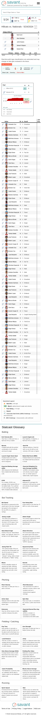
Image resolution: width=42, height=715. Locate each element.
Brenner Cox (12, 128)
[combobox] (21, 12)
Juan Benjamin (13, 202)
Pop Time (5, 626)
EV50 (3, 480)
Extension (5, 609)
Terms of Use (6, 708)
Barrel (10, 406)
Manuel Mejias (12, 142)
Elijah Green (12, 152)
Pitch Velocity (6, 584)
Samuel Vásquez (21, 45)
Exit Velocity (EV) (7, 437)
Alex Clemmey (21, 38)
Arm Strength (27, 626)
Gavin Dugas (12, 159)
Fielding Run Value (28, 651)
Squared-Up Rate (28, 546)
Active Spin (5, 599)
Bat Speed (5, 502)
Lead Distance (6, 638)
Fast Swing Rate (28, 502)
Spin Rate (26, 599)
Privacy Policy (17, 708)
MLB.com (37, 708)
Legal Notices (28, 708)
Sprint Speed (6, 687)
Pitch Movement (28, 584)
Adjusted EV (26, 480)
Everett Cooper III (13, 181)
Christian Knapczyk (14, 145)
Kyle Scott (19, 35)
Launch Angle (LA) (28, 437)
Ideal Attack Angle (7, 530)
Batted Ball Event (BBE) (30, 456)
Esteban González (13, 166)
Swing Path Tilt (6, 546)
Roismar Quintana (13, 135)
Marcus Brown (12, 156)
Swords (25, 562)
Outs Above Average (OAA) (10, 651)
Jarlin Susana (20, 42)
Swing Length (6, 516)
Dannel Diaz (20, 49)
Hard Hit (9, 403)
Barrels (4, 445)
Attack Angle (26, 516)
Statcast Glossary (13, 427)
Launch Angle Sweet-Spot (10, 456)
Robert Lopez (12, 177)
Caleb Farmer (12, 131)
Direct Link (5, 72)
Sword (8, 411)
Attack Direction (28, 530)
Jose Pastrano (12, 173)
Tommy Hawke (12, 170)
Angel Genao (12, 149)
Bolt (24, 687)
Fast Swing (9, 408)
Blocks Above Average (30, 668)
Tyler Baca (11, 163)
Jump (24, 638)
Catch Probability (7, 668)
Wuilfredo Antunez (14, 138)
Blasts (4, 562)
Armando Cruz (12, 124)
